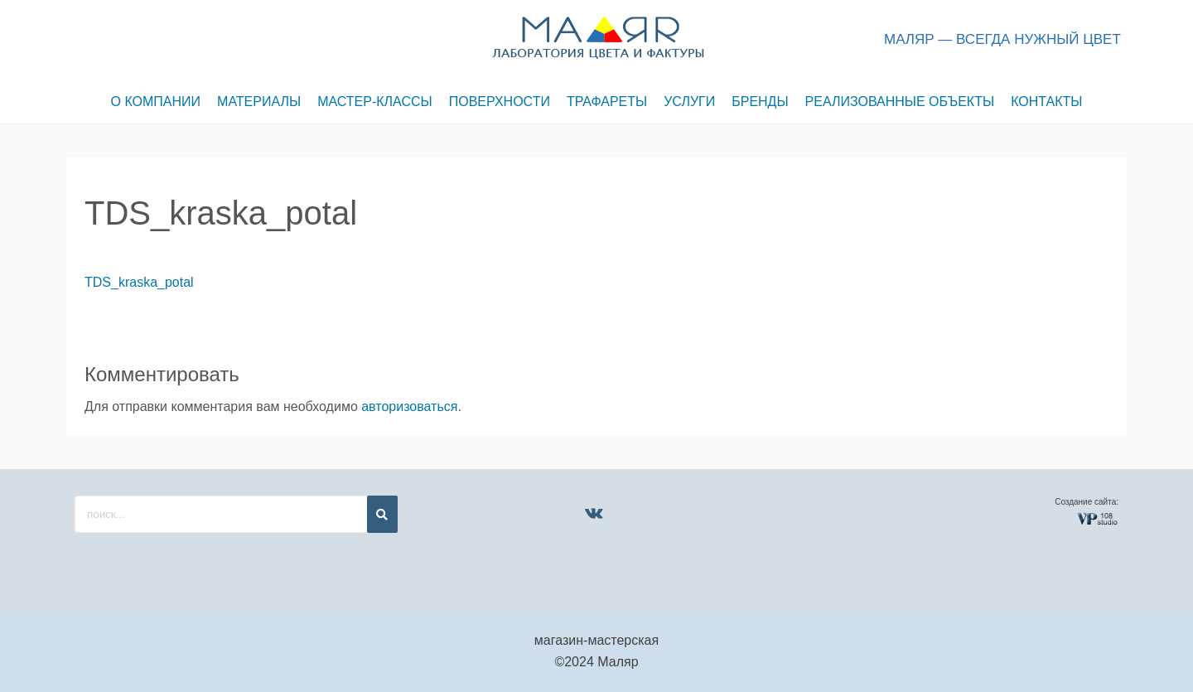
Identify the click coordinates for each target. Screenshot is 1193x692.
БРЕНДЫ (760, 101)
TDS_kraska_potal (139, 282)
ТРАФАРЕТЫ (607, 101)
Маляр (617, 662)
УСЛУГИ (689, 101)
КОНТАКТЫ (1046, 101)
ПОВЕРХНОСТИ (499, 101)
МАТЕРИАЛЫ (259, 101)
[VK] (593, 513)
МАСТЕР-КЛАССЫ (374, 101)
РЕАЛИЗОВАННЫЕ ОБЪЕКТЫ (900, 101)
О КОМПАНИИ (156, 101)
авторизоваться (409, 406)
